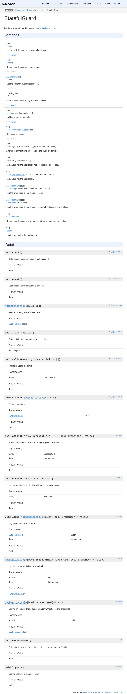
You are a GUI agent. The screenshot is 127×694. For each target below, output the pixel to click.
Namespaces (72, 4)
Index (107, 4)
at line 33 (119, 332)
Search (117, 4)
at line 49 (119, 397)
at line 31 (119, 516)
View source (49, 28)
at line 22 (119, 478)
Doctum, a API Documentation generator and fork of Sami (102, 693)
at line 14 (119, 435)
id (7, 96)
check (9, 46)
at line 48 (119, 601)
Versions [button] (46, 4)
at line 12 (119, 252)
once (8, 160)
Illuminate (19, 10)
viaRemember (12, 217)
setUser (9, 130)
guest (8, 63)
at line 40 (119, 559)
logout (9, 231)
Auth (41, 10)
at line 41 (119, 358)
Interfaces (86, 4)
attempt (9, 146)
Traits (98, 4)
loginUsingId (11, 189)
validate (9, 113)
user (8, 79)
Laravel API (8, 3)
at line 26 (119, 305)
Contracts (31, 10)
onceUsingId (12, 203)
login (8, 174)
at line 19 (119, 278)
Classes (58, 4)
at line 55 (119, 640)
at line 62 (119, 666)
